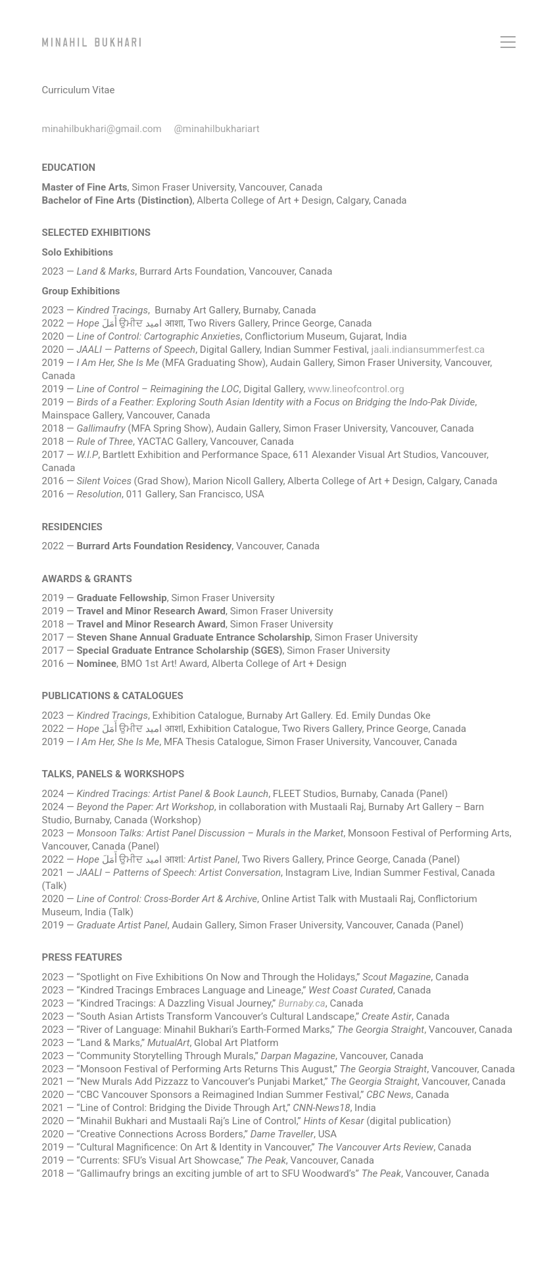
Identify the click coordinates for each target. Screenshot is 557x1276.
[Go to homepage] (91, 42)
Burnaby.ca (302, 1003)
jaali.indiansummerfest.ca (428, 349)
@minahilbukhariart (216, 129)
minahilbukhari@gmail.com (102, 129)
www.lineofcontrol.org (356, 389)
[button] (508, 42)
